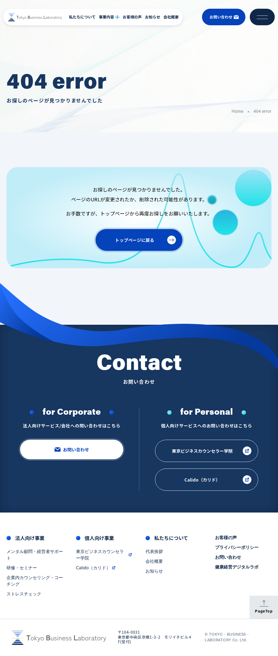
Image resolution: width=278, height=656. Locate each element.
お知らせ (152, 17)
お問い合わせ (228, 558)
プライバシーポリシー (236, 548)
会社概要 (171, 17)
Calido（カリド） (96, 568)
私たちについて (82, 17)
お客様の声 (132, 17)
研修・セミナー (22, 568)
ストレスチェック (24, 595)
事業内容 (109, 17)
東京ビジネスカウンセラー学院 (104, 555)
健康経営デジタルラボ (236, 568)
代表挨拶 (154, 552)
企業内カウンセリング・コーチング (35, 581)
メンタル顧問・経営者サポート (35, 555)
